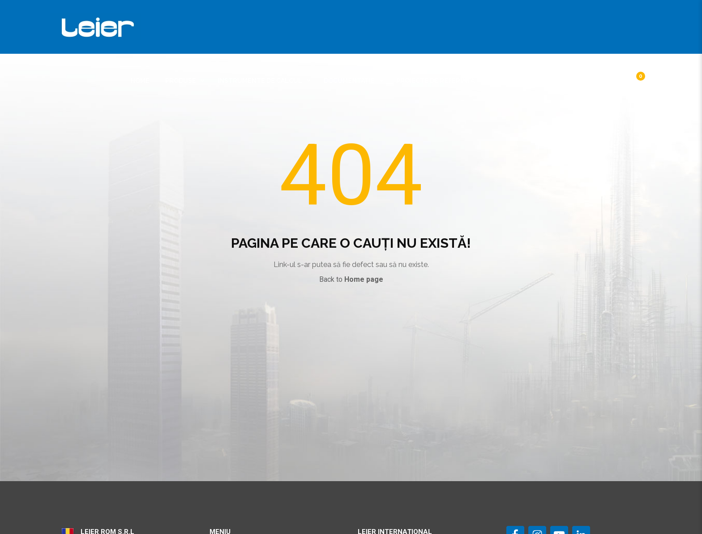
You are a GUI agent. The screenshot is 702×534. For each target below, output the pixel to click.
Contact (565, 80)
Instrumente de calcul (260, 80)
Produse (180, 80)
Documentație (349, 80)
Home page (363, 279)
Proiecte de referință (435, 80)
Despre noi (509, 80)
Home (140, 80)
